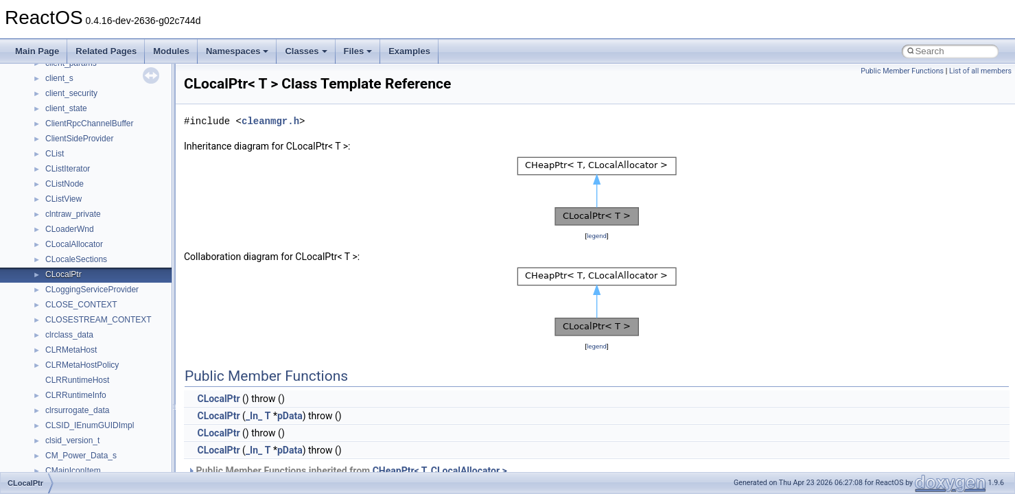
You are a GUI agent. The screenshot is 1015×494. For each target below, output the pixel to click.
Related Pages (106, 51)
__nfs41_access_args (85, 414)
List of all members (980, 71)
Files (358, 51)
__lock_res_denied (80, 81)
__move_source (74, 232)
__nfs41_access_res (83, 429)
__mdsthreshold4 (76, 172)
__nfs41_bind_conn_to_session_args (113, 444)
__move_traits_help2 (83, 323)
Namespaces (237, 51)
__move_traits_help (81, 293)
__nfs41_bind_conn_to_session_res (111, 459)
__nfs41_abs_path (79, 398)
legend (597, 235)
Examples (409, 51)
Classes (306, 51)
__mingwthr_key (75, 202)
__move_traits (71, 247)
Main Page (37, 51)
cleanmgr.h (270, 121)
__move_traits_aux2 (82, 278)
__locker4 (63, 127)
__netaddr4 (66, 368)
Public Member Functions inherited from (347, 470)
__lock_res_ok (71, 97)
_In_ (254, 415)
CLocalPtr (218, 398)
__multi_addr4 (71, 338)
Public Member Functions (902, 71)
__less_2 (61, 66)
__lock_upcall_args (80, 112)
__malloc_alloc (72, 142)
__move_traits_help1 (83, 308)
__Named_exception (83, 353)
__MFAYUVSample (80, 187)
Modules (171, 51)
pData (290, 415)
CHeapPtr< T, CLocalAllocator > (440, 470)
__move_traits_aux (80, 263)
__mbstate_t (68, 157)
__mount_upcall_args (84, 217)
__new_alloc (68, 383)
